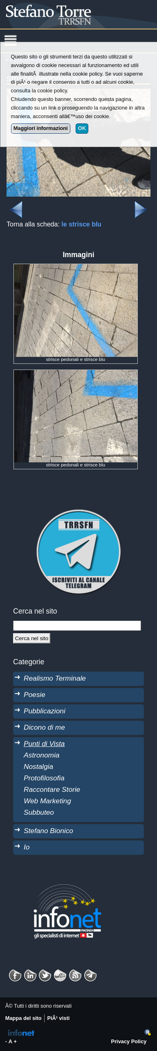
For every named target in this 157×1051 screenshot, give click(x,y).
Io (26, 847)
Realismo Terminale (55, 678)
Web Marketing (47, 801)
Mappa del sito (23, 1018)
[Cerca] (31, 638)
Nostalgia (38, 766)
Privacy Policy (129, 1041)
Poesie (34, 694)
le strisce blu (81, 224)
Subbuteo (39, 812)
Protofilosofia (44, 778)
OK (82, 128)
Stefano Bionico (48, 831)
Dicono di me (44, 727)
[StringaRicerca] (77, 625)
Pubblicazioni (44, 711)
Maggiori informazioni (40, 128)
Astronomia (41, 755)
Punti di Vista (44, 744)
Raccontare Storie (52, 789)
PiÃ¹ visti (58, 1018)
